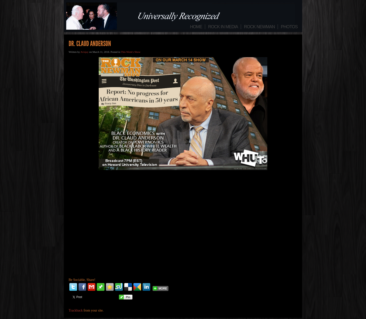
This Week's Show (130, 51)
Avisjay (84, 51)
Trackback (76, 310)
